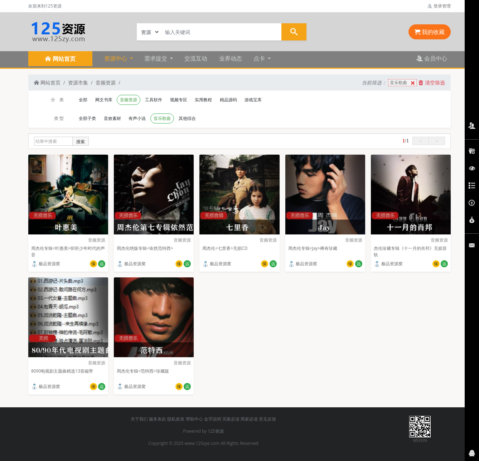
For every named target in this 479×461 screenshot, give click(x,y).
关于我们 (139, 419)
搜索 (80, 142)
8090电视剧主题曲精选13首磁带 (62, 371)
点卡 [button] (259, 58)
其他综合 (187, 118)
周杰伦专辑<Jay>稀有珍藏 (313, 248)
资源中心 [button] (116, 58)
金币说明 (212, 419)
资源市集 (78, 82)
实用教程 (203, 100)
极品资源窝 (45, 264)
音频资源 (106, 82)
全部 (83, 100)
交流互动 (195, 58)
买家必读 (231, 419)
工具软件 (153, 100)
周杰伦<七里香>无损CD (224, 248)
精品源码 (228, 100)
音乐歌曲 (403, 82)
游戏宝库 (253, 100)
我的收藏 (430, 32)
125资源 (216, 431)
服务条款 (157, 419)
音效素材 (112, 118)
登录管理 (439, 6)
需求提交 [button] (156, 58)
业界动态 (230, 58)
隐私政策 (175, 419)
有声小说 (137, 118)
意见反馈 (267, 419)
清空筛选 (431, 82)
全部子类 (87, 118)
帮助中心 (194, 419)
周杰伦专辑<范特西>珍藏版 (143, 371)
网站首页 (47, 82)
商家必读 (249, 419)
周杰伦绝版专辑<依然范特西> (145, 248)
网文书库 (103, 100)
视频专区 (178, 100)
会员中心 (431, 58)
